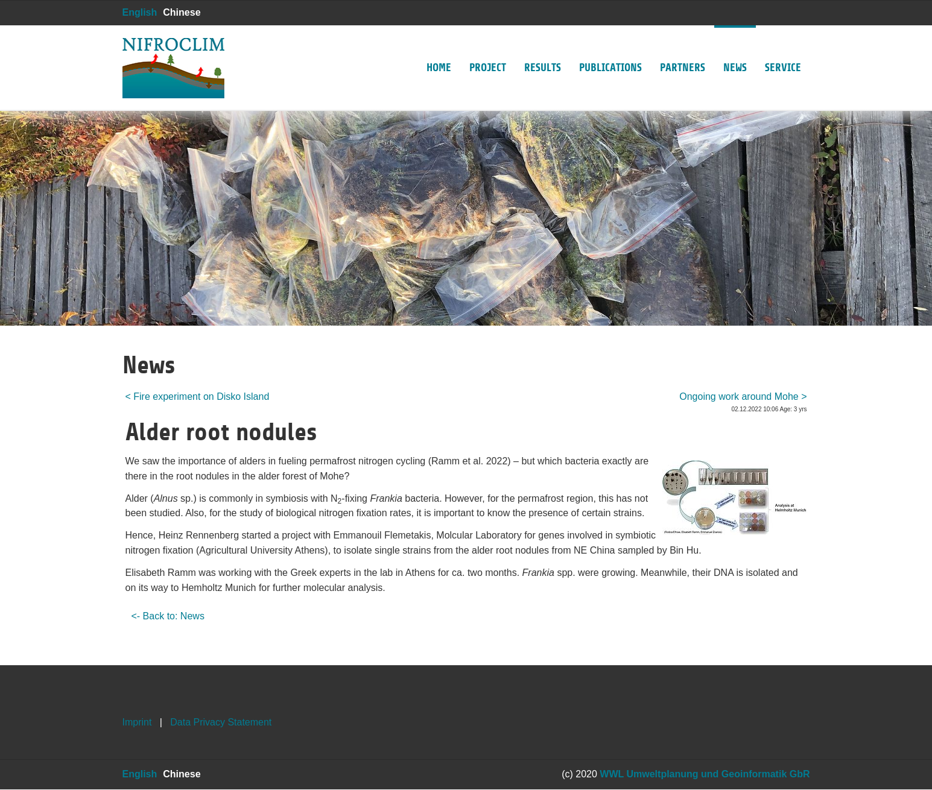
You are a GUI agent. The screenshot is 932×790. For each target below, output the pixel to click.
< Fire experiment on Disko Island (197, 396)
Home (438, 49)
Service (783, 49)
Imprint (137, 722)
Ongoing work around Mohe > (743, 396)
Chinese (181, 12)
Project (487, 49)
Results (542, 49)
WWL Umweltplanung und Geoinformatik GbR (705, 774)
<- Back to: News (168, 616)
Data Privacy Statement (220, 722)
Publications (610, 49)
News (735, 49)
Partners (682, 49)
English (139, 12)
